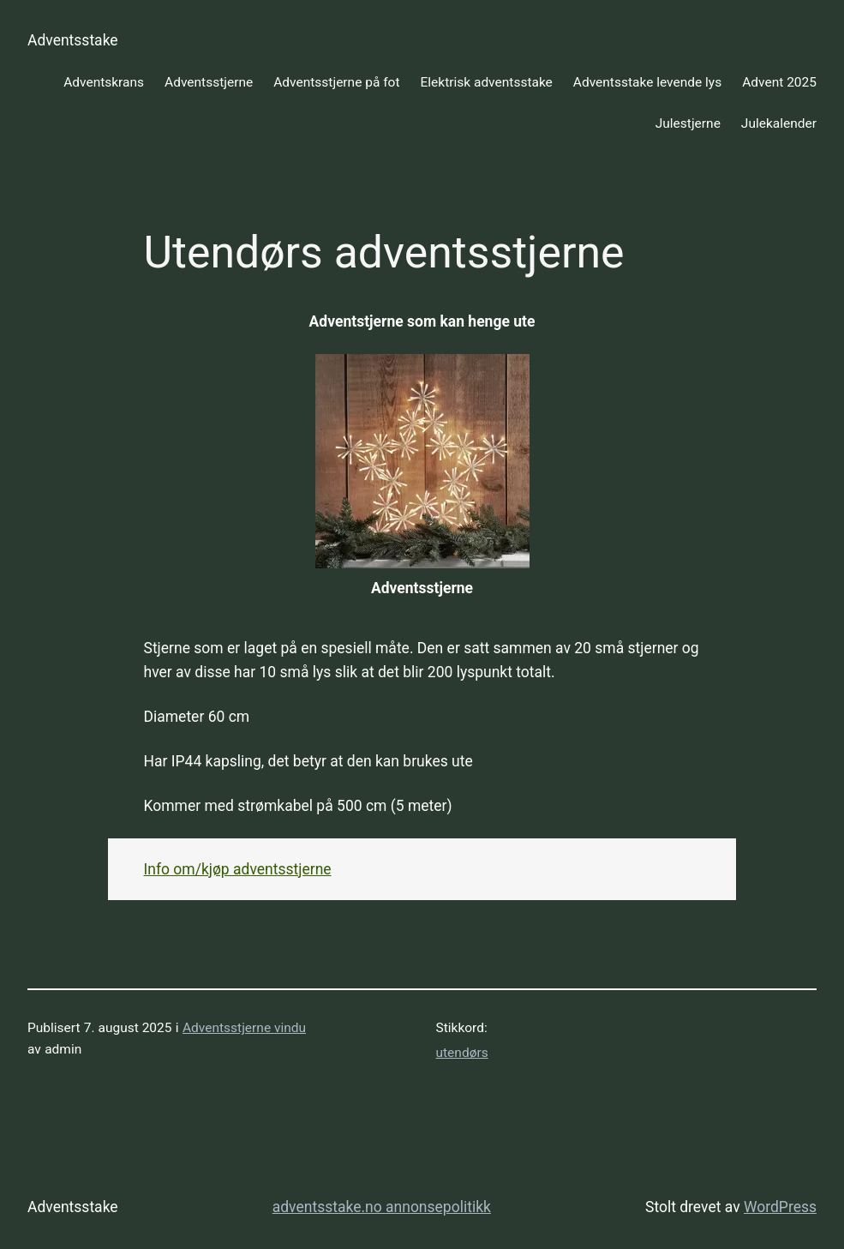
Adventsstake (72, 40)
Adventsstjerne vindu (244, 1028)
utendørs (462, 1052)
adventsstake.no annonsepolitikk (381, 1207)
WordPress (780, 1207)
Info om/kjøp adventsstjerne (238, 869)
